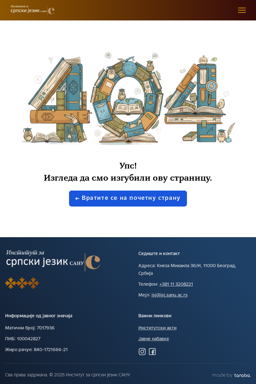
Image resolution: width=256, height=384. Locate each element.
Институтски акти (157, 328)
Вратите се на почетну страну (128, 198)
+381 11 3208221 (176, 284)
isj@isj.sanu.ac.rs (169, 295)
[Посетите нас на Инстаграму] (142, 351)
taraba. (242, 375)
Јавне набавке (153, 339)
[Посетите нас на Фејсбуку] (152, 351)
